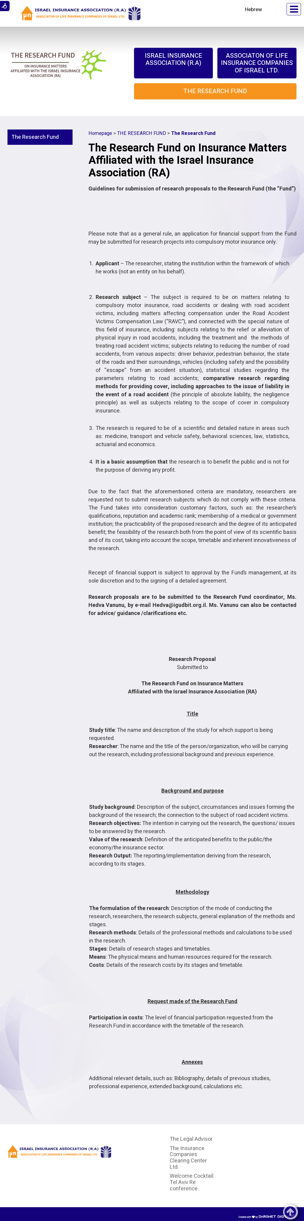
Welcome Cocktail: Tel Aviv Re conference (192, 1182)
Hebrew (253, 9)
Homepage (100, 133)
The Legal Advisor (191, 1139)
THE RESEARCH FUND (141, 133)
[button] (275, 9)
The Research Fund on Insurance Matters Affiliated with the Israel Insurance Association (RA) (187, 160)
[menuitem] (173, 63)
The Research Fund (35, 137)
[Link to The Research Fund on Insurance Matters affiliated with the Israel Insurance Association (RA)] (58, 69)
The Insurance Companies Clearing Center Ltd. (188, 1157)
